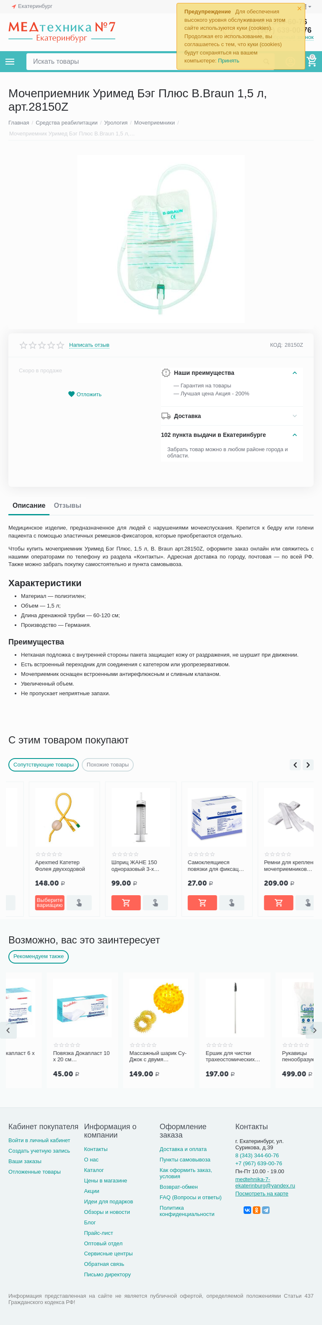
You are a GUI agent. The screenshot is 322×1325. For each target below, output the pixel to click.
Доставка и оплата (183, 1149)
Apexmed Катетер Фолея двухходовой (116, 865)
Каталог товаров (10, 62)
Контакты (95, 1149)
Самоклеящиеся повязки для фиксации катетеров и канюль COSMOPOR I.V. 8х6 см (272, 866)
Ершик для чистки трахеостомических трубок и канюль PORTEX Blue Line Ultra (268, 1056)
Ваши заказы (25, 1161)
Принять (228, 60)
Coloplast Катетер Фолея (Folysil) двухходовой (37, 866)
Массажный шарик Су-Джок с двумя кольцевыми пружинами (195, 1056)
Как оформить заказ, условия (186, 1173)
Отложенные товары (34, 1172)
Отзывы (67, 505)
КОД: (276, 345)
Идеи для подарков (108, 1201)
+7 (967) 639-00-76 (258, 1163)
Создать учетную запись (39, 1151)
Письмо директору (107, 1274)
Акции (91, 1191)
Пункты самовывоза (185, 1159)
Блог (90, 1222)
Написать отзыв (89, 345)
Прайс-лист (98, 1233)
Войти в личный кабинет (39, 1140)
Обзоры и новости (107, 1212)
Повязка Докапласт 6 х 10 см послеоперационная (44, 1056)
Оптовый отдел (103, 1243)
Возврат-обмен (179, 1187)
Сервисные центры (108, 1253)
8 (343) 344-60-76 (257, 1155)
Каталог (94, 1170)
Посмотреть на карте (261, 1193)
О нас (91, 1159)
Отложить (84, 394)
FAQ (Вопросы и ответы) (191, 1197)
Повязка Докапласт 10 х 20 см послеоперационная (119, 1056)
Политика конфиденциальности (187, 1211)
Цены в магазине (105, 1180)
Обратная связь (104, 1264)
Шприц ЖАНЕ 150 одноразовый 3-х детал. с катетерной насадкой (192, 866)
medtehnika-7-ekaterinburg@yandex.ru (265, 1182)
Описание (29, 505)
